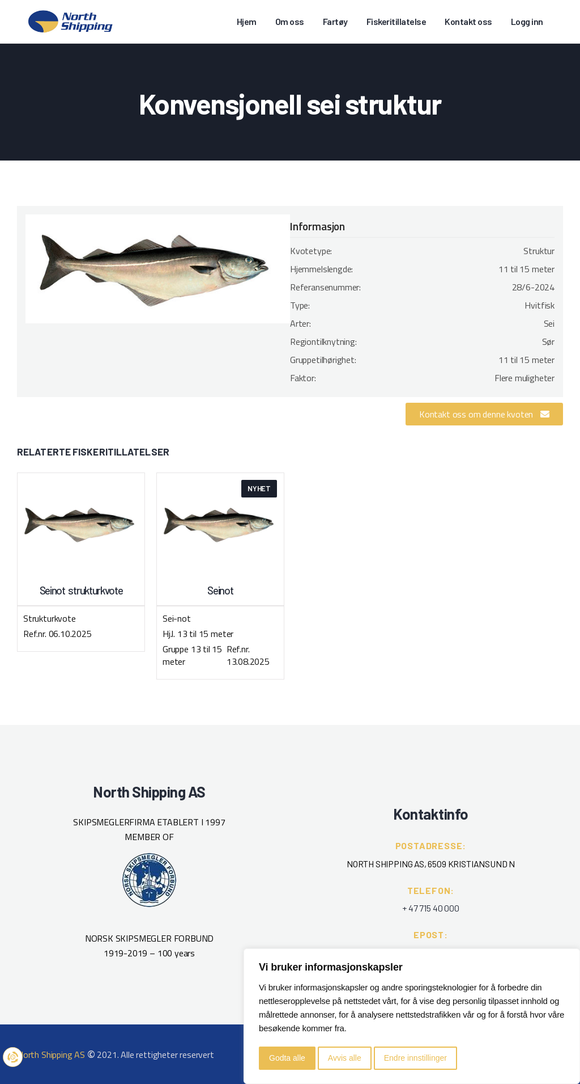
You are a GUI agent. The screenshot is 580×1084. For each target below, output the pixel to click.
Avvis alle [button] (344, 1057)
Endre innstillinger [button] (415, 1057)
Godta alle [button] (287, 1057)
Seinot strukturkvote (81, 590)
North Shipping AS (51, 1054)
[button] (484, 414)
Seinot (220, 590)
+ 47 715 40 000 (430, 907)
